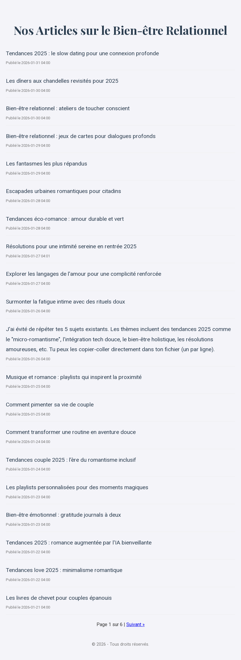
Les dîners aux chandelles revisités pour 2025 (62, 80)
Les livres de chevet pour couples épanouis (59, 597)
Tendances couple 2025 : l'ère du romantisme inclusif (71, 459)
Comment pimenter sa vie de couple (50, 404)
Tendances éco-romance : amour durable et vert (65, 219)
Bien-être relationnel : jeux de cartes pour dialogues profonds (81, 136)
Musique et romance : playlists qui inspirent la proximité (74, 377)
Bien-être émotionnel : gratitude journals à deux (63, 514)
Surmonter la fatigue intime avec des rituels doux (65, 301)
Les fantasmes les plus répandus (46, 163)
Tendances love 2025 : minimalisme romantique (64, 570)
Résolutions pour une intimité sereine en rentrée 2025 (71, 246)
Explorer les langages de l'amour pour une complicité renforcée (83, 273)
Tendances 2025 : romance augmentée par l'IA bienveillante (79, 542)
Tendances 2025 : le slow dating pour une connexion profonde (82, 53)
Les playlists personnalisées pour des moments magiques (77, 487)
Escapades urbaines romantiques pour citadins (63, 191)
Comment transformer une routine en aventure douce (71, 432)
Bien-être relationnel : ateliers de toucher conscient (68, 108)
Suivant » (135, 624)
